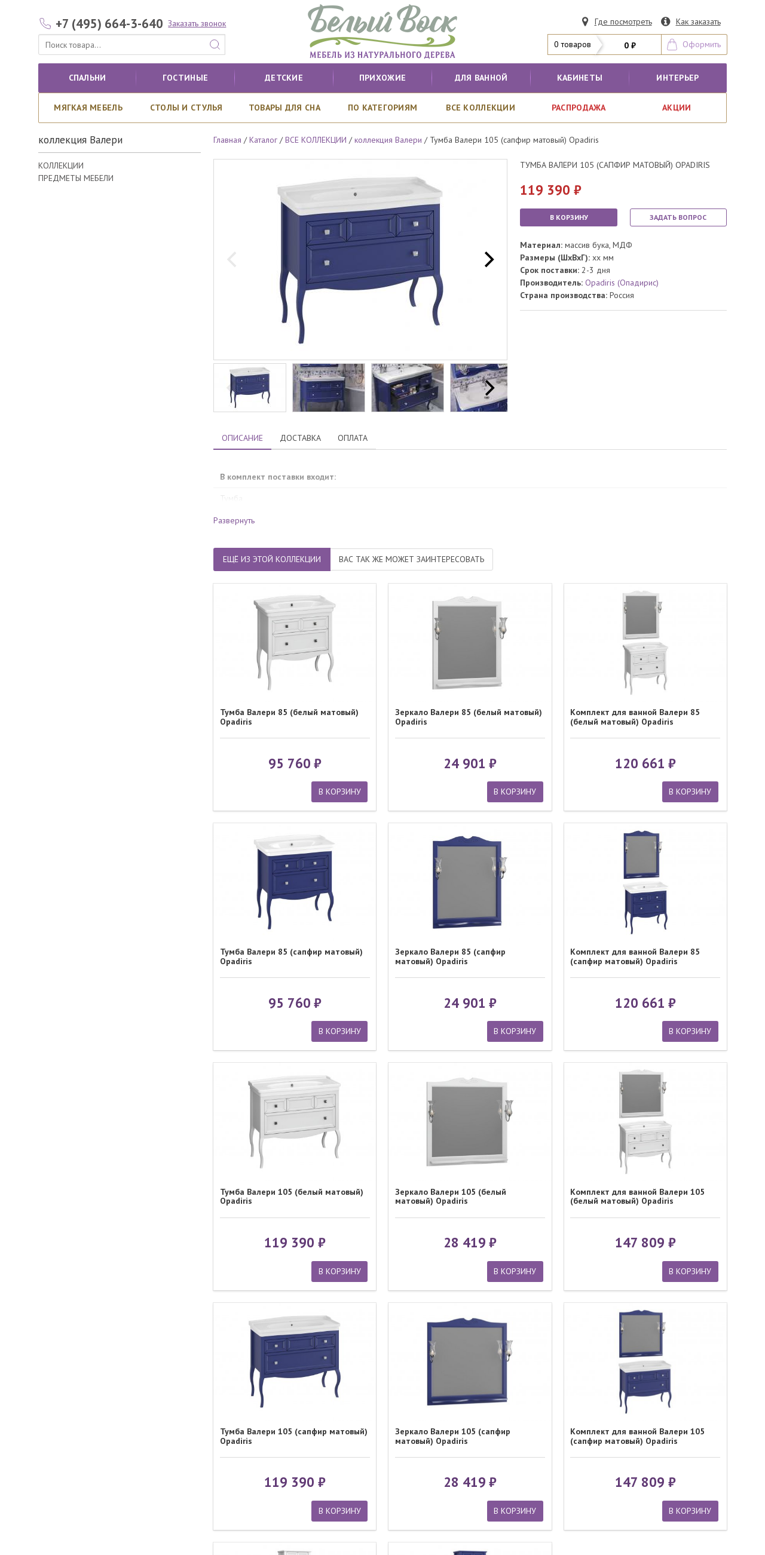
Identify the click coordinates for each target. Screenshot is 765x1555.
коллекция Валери (388, 139)
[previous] (233, 260)
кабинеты (579, 77)
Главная (227, 139)
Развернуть (234, 520)
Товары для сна (284, 107)
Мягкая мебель (88, 107)
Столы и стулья (186, 107)
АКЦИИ (676, 107)
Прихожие (382, 77)
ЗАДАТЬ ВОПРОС (678, 217)
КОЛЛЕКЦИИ (61, 165)
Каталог (263, 139)
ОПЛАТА (353, 438)
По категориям (383, 107)
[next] (488, 260)
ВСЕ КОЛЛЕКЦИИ (480, 107)
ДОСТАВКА (300, 438)
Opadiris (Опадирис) (622, 282)
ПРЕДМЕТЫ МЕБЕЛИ (76, 178)
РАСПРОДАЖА (579, 107)
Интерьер (677, 77)
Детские (284, 77)
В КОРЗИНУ (569, 217)
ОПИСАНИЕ (242, 438)
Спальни (87, 77)
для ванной (481, 77)
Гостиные (185, 77)
